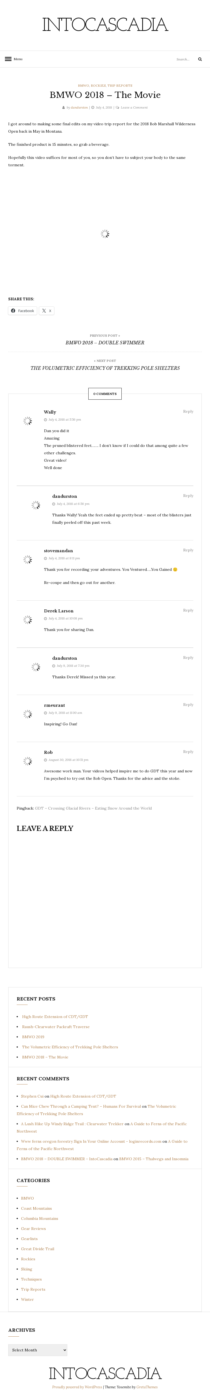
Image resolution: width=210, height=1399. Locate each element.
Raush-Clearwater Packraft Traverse (56, 1026)
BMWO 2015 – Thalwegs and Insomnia (153, 1158)
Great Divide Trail (37, 1248)
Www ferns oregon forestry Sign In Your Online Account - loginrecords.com (91, 1141)
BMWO (83, 85)
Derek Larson (59, 611)
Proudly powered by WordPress (77, 1387)
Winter (27, 1299)
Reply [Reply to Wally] (188, 411)
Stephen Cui (32, 1096)
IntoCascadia (105, 26)
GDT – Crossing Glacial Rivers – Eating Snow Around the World (93, 808)
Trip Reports (119, 85)
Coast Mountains (36, 1208)
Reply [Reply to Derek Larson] (188, 610)
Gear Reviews (33, 1228)
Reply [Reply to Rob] (188, 751)
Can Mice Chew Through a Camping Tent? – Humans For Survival (81, 1106)
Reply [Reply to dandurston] (188, 495)
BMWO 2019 (33, 1036)
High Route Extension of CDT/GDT (55, 1016)
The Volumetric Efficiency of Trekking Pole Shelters (70, 1047)
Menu (16, 59)
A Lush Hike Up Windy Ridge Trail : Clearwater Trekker (72, 1123)
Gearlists (29, 1238)
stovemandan (58, 550)
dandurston (79, 107)
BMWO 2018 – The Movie (45, 1057)
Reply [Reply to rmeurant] (188, 704)
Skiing (26, 1269)
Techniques (31, 1279)
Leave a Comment (134, 107)
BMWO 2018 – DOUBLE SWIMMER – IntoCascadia (66, 1158)
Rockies (98, 85)
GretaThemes (147, 1387)
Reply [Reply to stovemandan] (188, 550)
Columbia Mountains (39, 1218)
